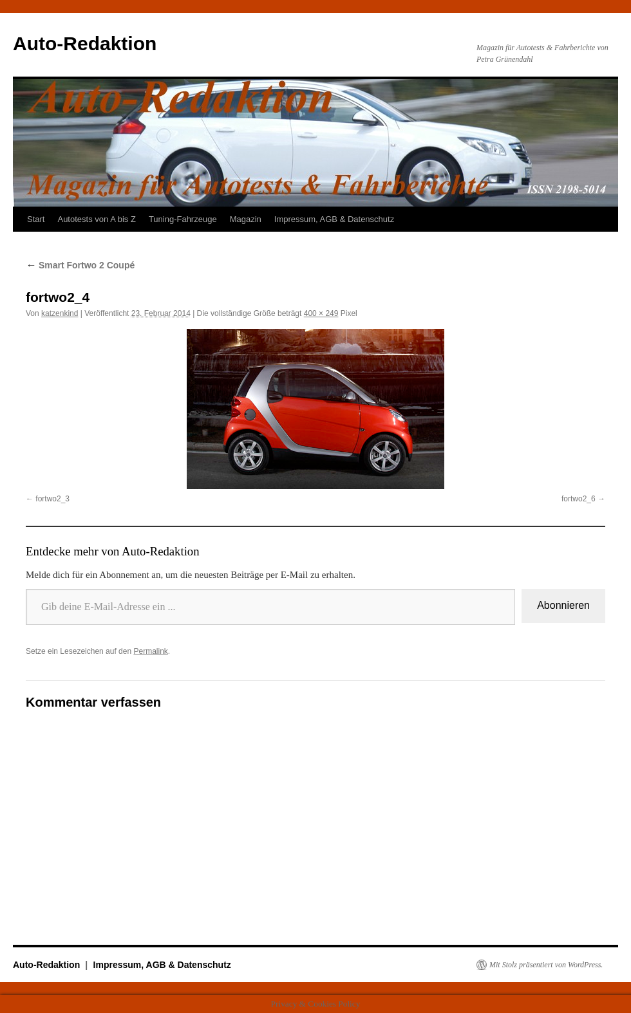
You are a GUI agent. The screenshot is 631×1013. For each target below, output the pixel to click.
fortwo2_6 (578, 498)
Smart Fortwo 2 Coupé (80, 265)
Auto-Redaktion (84, 43)
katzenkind (59, 313)
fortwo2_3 (52, 498)
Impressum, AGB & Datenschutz (334, 219)
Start (35, 219)
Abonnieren (563, 605)
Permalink (150, 651)
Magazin (245, 219)
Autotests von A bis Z (96, 219)
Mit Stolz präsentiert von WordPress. (546, 964)
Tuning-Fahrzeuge (183, 219)
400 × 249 (321, 313)
